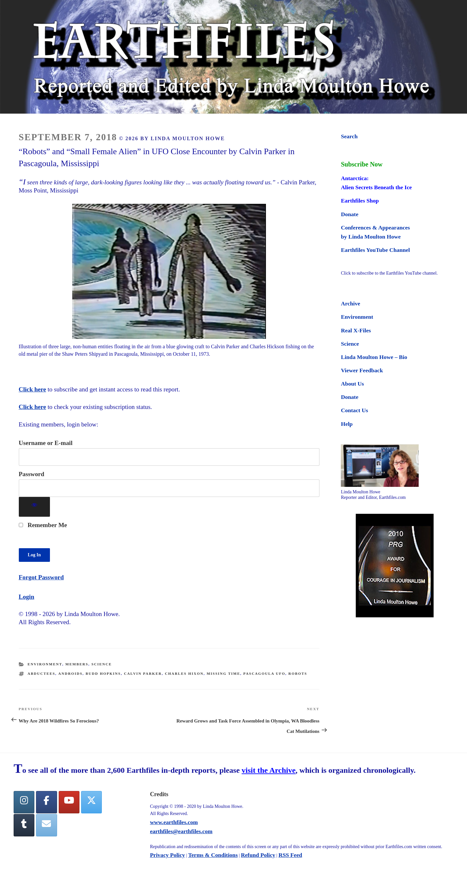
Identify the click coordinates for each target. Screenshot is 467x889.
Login (26, 596)
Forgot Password (41, 577)
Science (101, 664)
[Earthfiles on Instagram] (24, 802)
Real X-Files (356, 330)
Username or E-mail (46, 442)
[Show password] (34, 507)
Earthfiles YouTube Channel (375, 250)
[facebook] (46, 802)
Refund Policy (258, 855)
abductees (41, 673)
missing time (223, 673)
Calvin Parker (143, 673)
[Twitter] (91, 802)
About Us (352, 383)
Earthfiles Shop (360, 200)
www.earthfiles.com (174, 822)
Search (349, 136)
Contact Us (354, 410)
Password (31, 474)
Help (347, 424)
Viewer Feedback (362, 370)
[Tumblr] (24, 825)
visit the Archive (268, 770)
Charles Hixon (184, 673)
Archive (350, 303)
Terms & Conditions (213, 855)
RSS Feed (290, 855)
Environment (45, 664)
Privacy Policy (167, 855)
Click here (32, 389)
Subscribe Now (361, 164)
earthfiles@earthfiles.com (181, 831)
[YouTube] (69, 802)
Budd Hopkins (103, 673)
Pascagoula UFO (264, 673)
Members (77, 664)
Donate (349, 214)
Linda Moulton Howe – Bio (374, 357)
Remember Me (43, 525)
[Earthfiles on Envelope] (46, 825)
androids (70, 673)
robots (297, 673)
